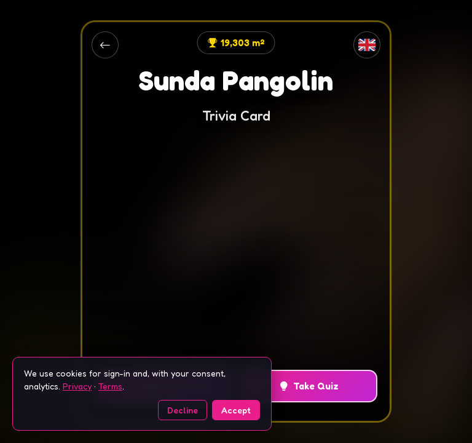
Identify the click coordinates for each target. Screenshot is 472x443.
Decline (182, 410)
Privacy (77, 386)
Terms (110, 386)
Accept (236, 410)
